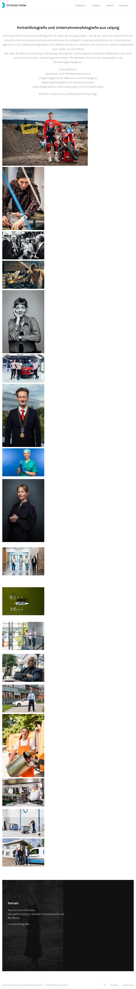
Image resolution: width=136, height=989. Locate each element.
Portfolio (81, 6)
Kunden (110, 6)
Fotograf (123, 6)
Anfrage (96, 6)
